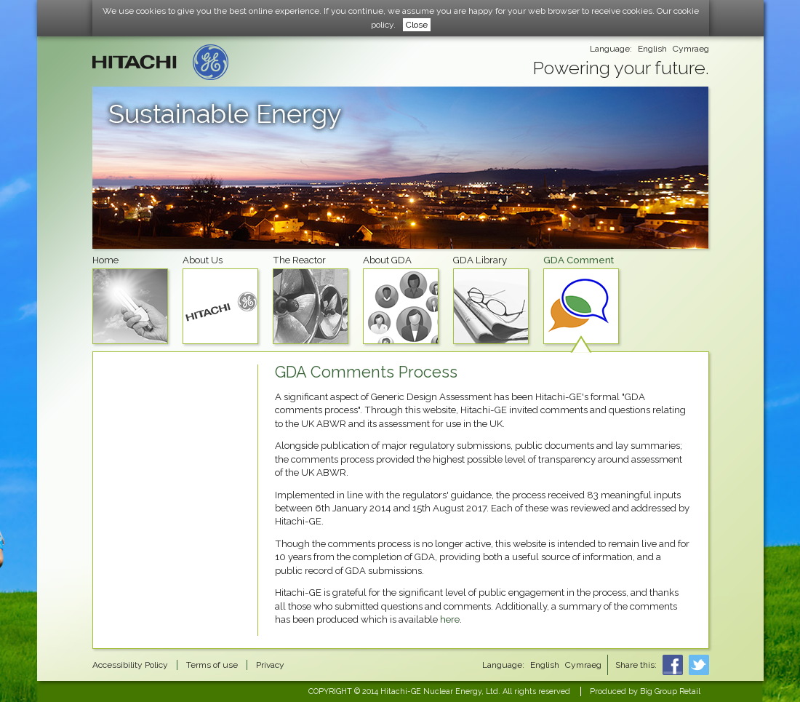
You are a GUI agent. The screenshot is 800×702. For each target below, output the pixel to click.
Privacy (270, 665)
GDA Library (491, 299)
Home (130, 299)
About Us (220, 299)
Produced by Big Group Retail (645, 691)
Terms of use (212, 665)
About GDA (401, 299)
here (450, 619)
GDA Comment (581, 299)
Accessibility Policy (130, 665)
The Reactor (310, 299)
